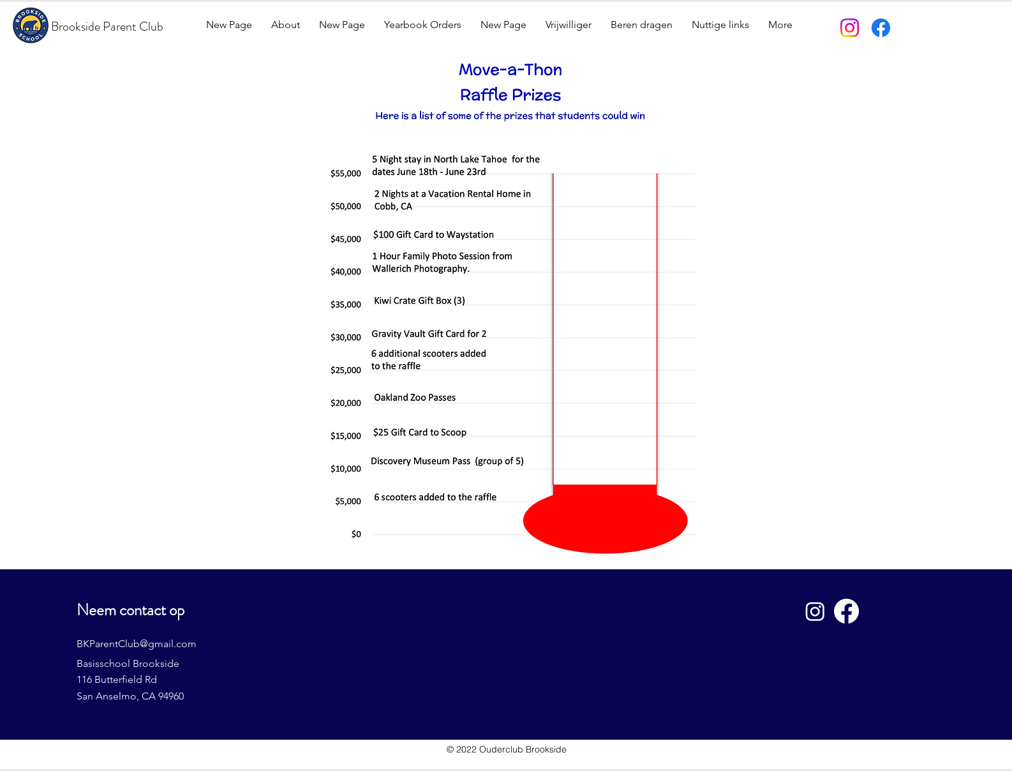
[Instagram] (849, 27)
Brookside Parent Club (107, 26)
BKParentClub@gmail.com (137, 644)
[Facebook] (880, 27)
